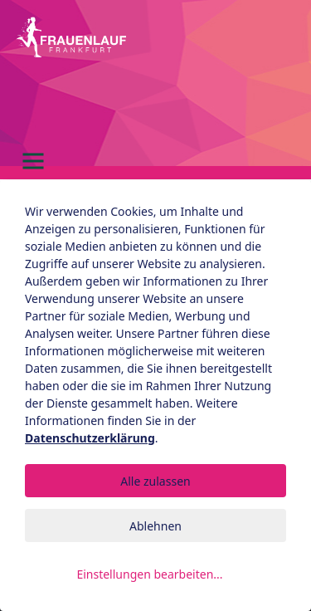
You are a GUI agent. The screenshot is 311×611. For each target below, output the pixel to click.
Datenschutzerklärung (90, 438)
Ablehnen (155, 526)
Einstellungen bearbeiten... (149, 574)
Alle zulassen (155, 481)
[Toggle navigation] (33, 161)
